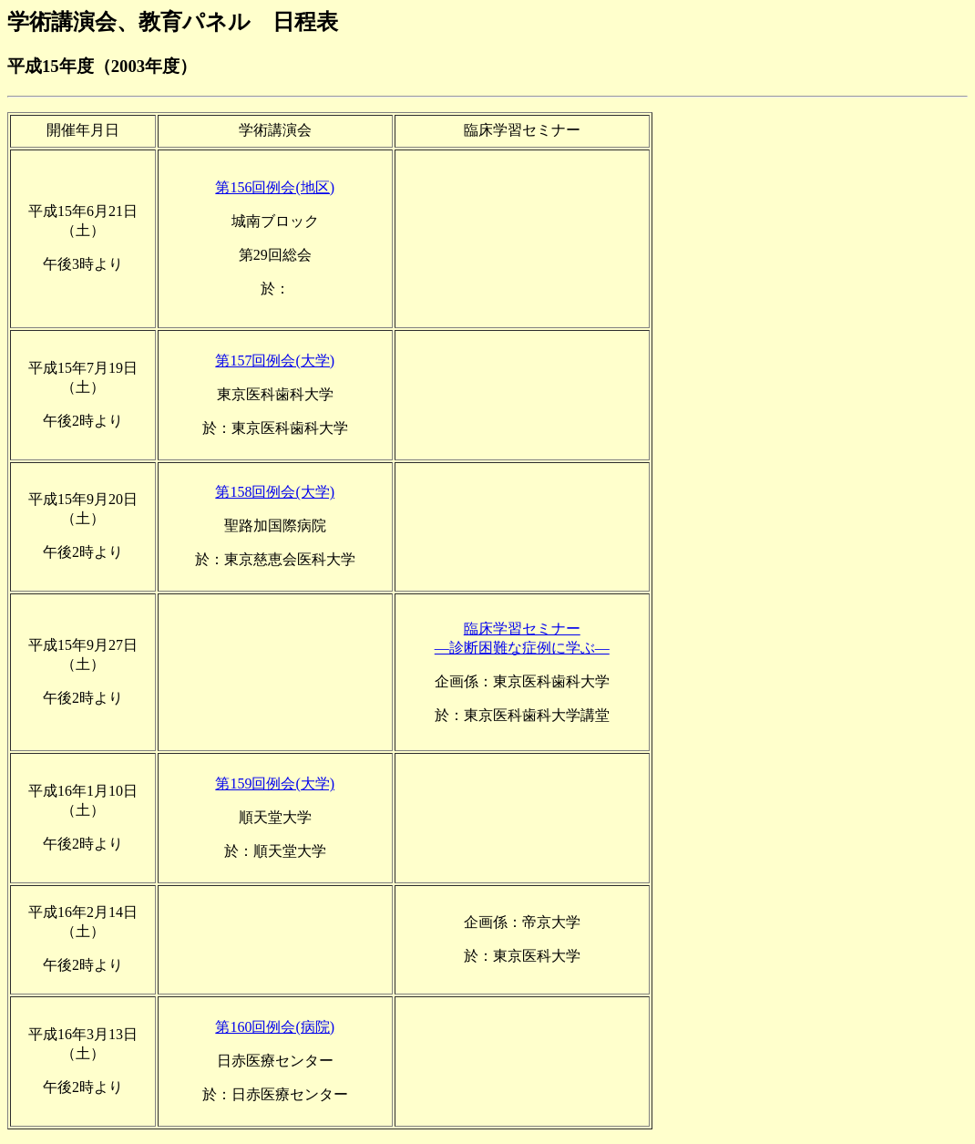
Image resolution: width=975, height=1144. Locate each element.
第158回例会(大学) (274, 492)
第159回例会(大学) (274, 783)
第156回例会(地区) (274, 187)
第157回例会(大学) (274, 360)
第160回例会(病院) (274, 1027)
